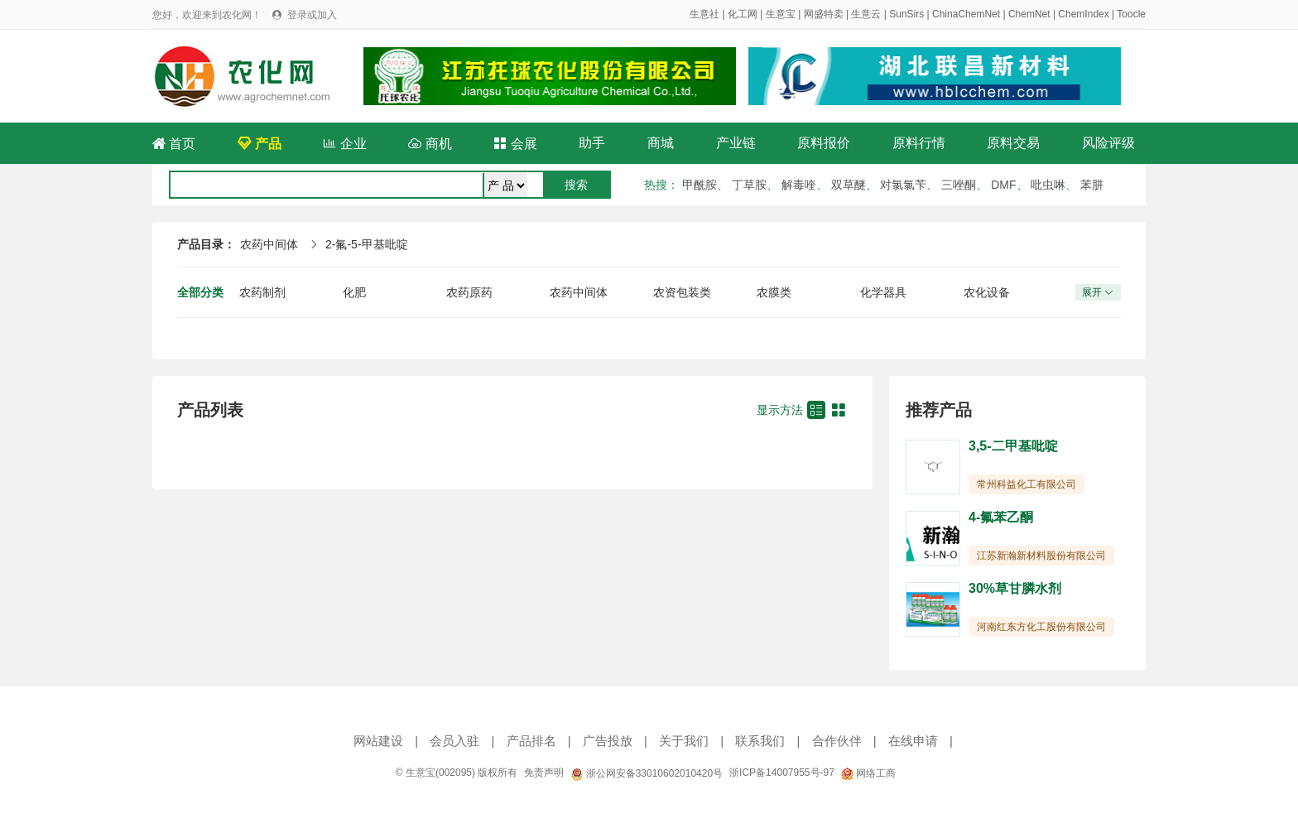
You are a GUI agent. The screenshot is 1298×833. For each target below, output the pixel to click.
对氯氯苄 (903, 184)
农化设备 (987, 292)
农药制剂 (262, 292)
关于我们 (684, 741)
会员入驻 (454, 741)
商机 (429, 144)
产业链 (736, 143)
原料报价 (823, 143)
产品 (259, 144)
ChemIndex (1083, 14)
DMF (1003, 184)
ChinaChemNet (966, 14)
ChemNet (1029, 14)
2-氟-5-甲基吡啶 (366, 244)
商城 (660, 143)
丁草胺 (749, 184)
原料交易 (1013, 143)
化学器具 (883, 292)
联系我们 (760, 741)
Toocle (1131, 14)
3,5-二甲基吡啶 (1013, 446)
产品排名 (531, 741)
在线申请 (913, 741)
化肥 (354, 292)
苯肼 (1091, 184)
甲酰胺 (699, 184)
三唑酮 (958, 184)
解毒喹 (798, 184)
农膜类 (774, 292)
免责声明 (544, 772)
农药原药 (469, 292)
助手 (592, 143)
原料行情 (918, 143)
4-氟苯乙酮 (1001, 517)
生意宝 (781, 14)
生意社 (704, 14)
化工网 (742, 14)
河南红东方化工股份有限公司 (1041, 627)
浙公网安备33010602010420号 (646, 773)
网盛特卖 (824, 14)
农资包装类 (682, 292)
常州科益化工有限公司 (1026, 484)
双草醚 (848, 184)
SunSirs (906, 14)
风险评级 (1108, 143)
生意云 (866, 14)
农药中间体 (269, 244)
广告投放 (607, 741)
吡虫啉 (1048, 184)
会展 (514, 144)
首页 (173, 144)
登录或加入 (312, 15)
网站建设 (378, 741)
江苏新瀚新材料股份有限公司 (1041, 555)
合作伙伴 (837, 741)
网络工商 (868, 773)
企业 (344, 144)
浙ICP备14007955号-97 (781, 772)
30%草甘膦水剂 (1015, 588)
